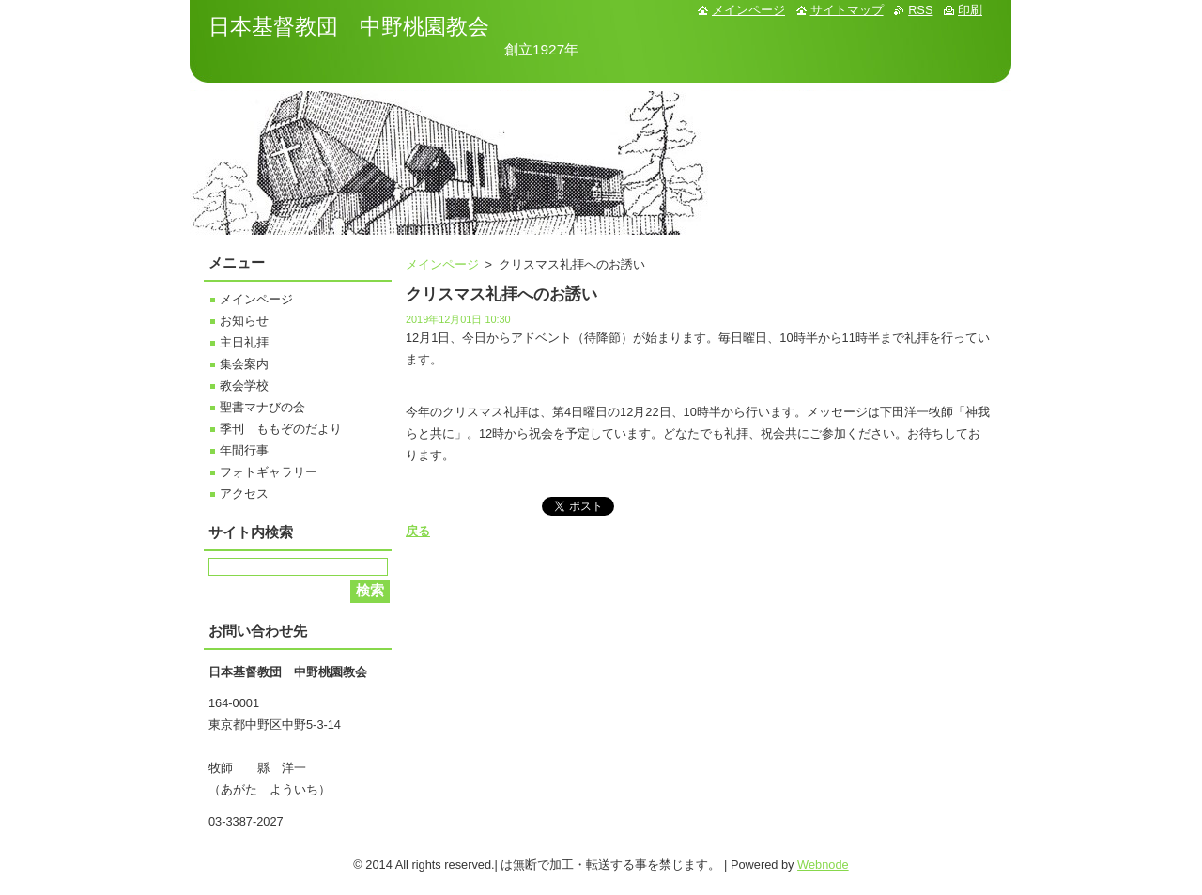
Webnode (823, 864)
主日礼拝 (244, 342)
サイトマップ (847, 10)
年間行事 (244, 450)
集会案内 (244, 364)
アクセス (244, 493)
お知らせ (244, 321)
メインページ (442, 264)
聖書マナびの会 (262, 407)
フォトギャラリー (268, 472)
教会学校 (244, 385)
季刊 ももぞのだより (281, 429)
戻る (418, 531)
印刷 (970, 10)
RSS (920, 10)
